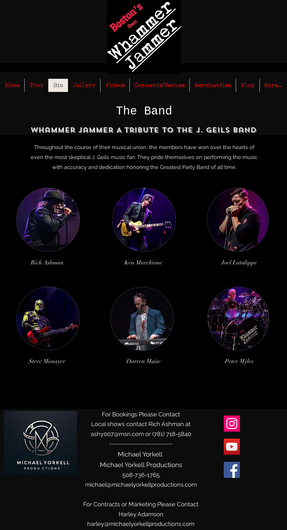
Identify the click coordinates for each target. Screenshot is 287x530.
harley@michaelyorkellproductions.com (140, 523)
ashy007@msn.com (117, 433)
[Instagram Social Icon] (232, 424)
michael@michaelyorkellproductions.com (141, 484)
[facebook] (232, 470)
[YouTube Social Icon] (232, 447)
